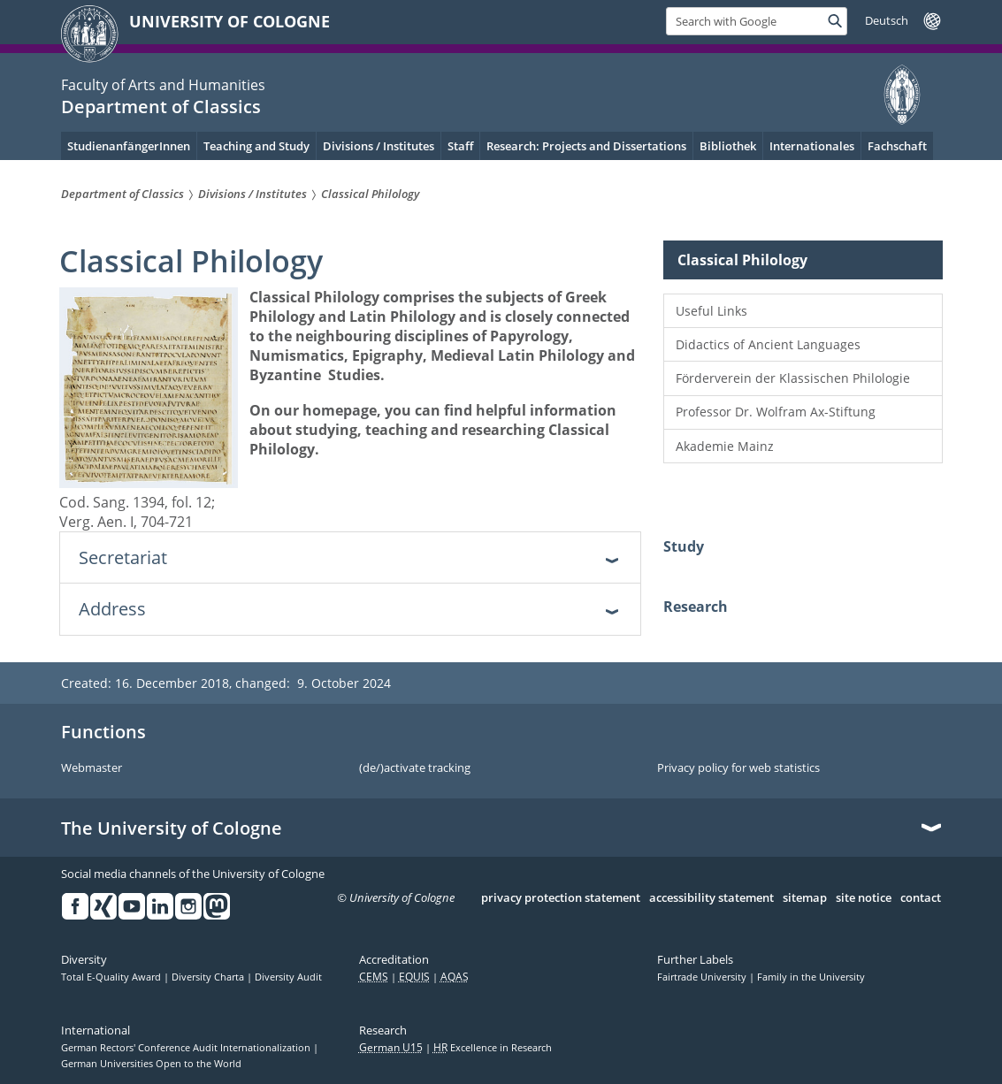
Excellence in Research (492, 1048)
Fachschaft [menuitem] (897, 146)
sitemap (805, 898)
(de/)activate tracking (414, 768)
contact (920, 898)
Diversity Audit (288, 977)
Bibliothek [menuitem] (728, 146)
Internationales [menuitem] (811, 146)
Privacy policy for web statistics (738, 768)
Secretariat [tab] (123, 557)
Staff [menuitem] (460, 146)
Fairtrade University (703, 977)
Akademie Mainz (725, 446)
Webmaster (91, 768)
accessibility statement (711, 898)
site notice (863, 898)
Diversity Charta (209, 977)
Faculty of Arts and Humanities (163, 85)
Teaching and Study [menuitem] (256, 146)
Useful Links (711, 310)
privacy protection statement (560, 898)
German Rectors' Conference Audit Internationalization (187, 1048)
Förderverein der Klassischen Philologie (793, 378)
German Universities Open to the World (151, 1063)
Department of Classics (161, 106)
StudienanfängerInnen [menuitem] (128, 146)
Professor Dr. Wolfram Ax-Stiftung (776, 411)
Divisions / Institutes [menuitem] (378, 146)
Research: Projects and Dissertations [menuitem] (586, 146)
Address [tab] (112, 609)
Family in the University (811, 977)
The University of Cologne (171, 828)
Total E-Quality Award (112, 977)
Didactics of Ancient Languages (768, 344)
